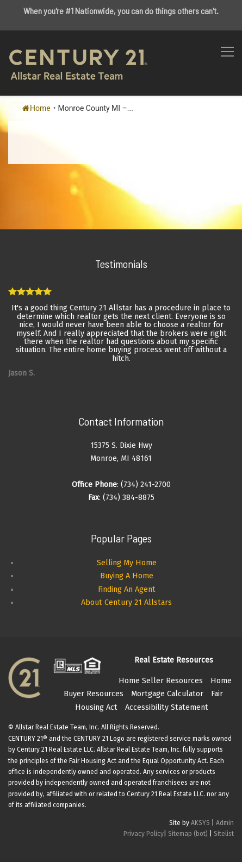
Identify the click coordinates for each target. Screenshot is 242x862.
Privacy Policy (143, 834)
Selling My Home (127, 562)
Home (36, 108)
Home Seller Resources (161, 680)
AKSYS (200, 823)
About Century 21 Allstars (126, 602)
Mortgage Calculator (167, 693)
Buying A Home (126, 575)
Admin (225, 823)
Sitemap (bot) (188, 834)
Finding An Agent (127, 589)
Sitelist (224, 834)
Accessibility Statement (166, 707)
